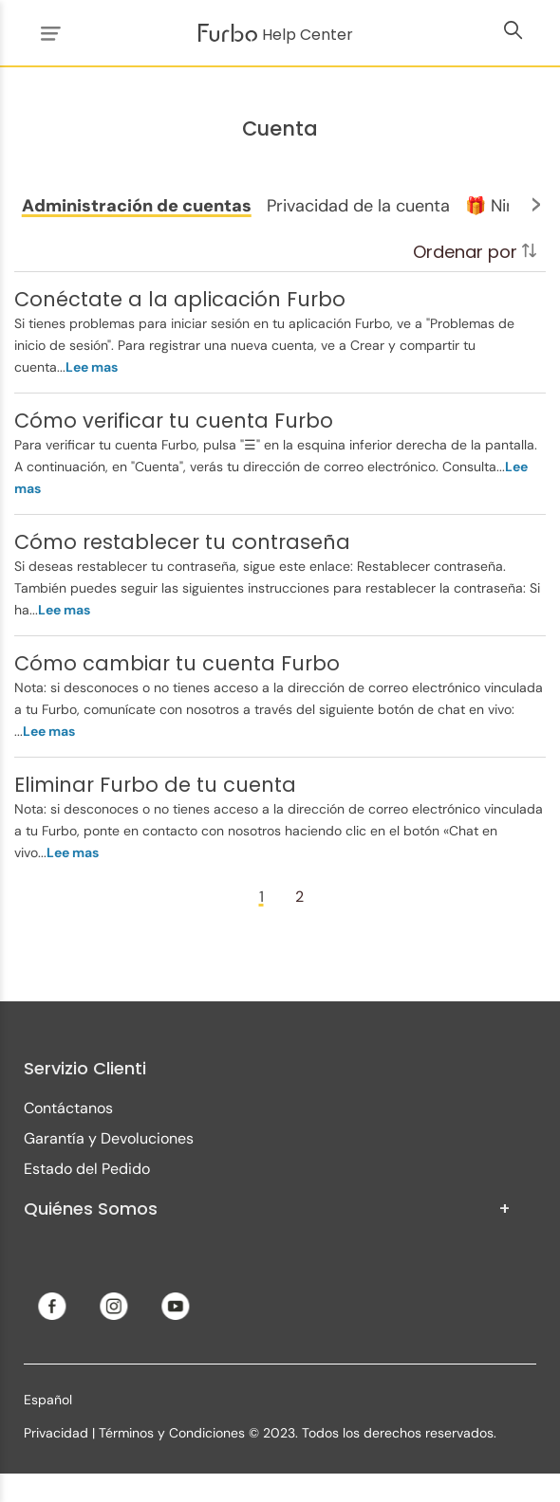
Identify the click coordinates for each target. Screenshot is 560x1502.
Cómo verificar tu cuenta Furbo (173, 420)
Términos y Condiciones (172, 1432)
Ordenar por (474, 252)
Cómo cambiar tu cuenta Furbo (177, 663)
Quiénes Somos (267, 1209)
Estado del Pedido (87, 1169)
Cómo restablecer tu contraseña (182, 542)
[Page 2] (299, 897)
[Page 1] (261, 897)
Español (48, 1399)
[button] (137, 205)
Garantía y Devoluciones (109, 1138)
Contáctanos (68, 1108)
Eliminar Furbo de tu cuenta (155, 784)
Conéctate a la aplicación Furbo (179, 299)
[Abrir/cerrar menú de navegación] (47, 32)
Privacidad (56, 1432)
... (87, 367)
